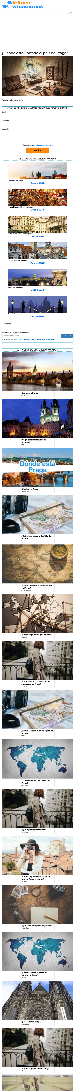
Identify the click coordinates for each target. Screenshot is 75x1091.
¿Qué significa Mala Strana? (34, 830)
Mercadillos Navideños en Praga (20, 207)
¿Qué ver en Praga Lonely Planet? (37, 926)
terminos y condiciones (23, 339)
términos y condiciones (42, 145)
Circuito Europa (14, 314)
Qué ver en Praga (29, 393)
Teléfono (5, 121)
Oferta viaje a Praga (15, 180)
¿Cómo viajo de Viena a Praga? (35, 1068)
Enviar (37, 150)
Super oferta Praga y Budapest (20, 234)
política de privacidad (45, 339)
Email (4, 112)
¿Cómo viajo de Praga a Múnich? (36, 635)
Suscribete (67, 336)
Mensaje (5, 129)
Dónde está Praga (29, 489)
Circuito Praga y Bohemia (17, 260)
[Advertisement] (37, 32)
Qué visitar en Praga (31, 1022)
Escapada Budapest (15, 287)
